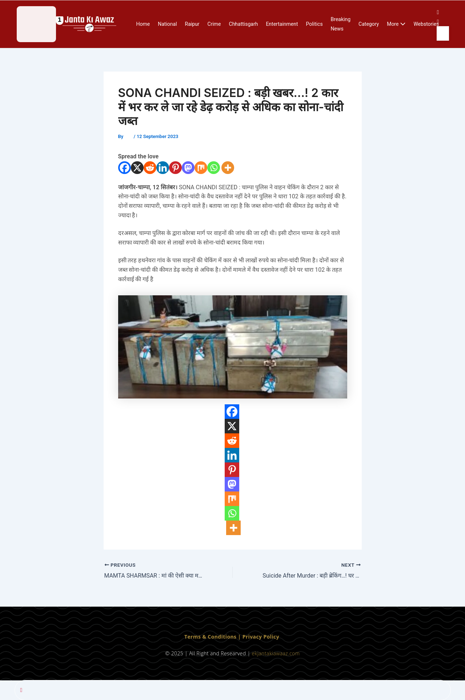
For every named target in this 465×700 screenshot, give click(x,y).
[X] (137, 167)
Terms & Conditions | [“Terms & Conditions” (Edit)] (213, 636)
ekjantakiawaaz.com (276, 653)
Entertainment (282, 24)
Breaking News (340, 24)
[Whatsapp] (213, 167)
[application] (401, 24)
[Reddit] (150, 167)
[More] (228, 167)
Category (368, 24)
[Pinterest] (175, 167)
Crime (214, 24)
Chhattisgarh (243, 24)
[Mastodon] (188, 167)
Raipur (192, 24)
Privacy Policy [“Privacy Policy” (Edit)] (260, 636)
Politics (314, 24)
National (167, 24)
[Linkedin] (162, 167)
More (396, 24)
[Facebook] (124, 167)
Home (143, 24)
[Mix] (201, 167)
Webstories (426, 24)
